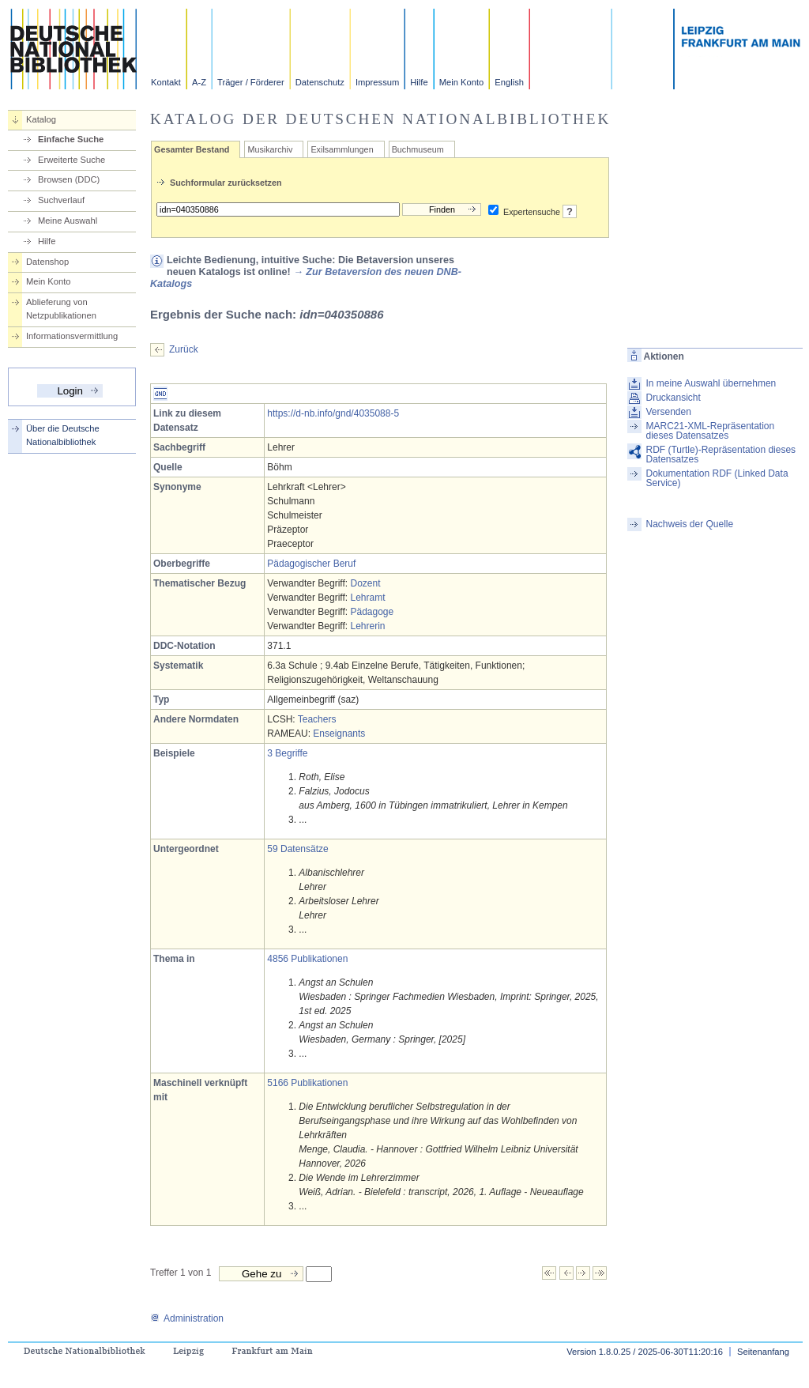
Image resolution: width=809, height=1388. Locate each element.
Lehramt (367, 597)
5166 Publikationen (307, 1082)
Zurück (183, 349)
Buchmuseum (418, 149)
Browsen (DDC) (69, 179)
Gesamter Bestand (191, 149)
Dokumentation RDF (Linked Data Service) (716, 478)
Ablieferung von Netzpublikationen (61, 308)
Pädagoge (371, 611)
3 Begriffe (287, 753)
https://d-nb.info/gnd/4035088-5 (333, 413)
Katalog (41, 119)
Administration (187, 1318)
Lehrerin (367, 626)
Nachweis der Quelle (689, 524)
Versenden (667, 411)
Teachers (317, 719)
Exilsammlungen (341, 149)
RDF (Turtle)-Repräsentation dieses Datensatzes (720, 454)
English (509, 82)
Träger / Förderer (250, 82)
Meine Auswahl (67, 220)
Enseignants (339, 733)
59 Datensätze (297, 848)
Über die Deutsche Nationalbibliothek (63, 435)
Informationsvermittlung (72, 336)
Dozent (365, 583)
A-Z (199, 82)
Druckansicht (672, 397)
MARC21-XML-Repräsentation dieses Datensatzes (709, 431)
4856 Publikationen (307, 958)
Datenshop (47, 261)
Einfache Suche (70, 139)
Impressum (377, 82)
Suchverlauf (61, 200)
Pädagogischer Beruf (311, 563)
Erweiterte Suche (71, 159)
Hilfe (418, 82)
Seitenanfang (763, 1351)
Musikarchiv (269, 149)
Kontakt (166, 82)
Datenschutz (319, 82)
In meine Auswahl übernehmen (710, 383)
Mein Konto (461, 82)
